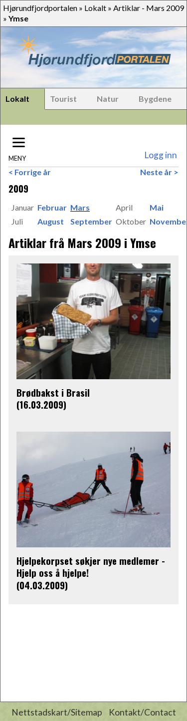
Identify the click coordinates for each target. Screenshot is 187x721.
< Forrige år (29, 172)
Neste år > (159, 172)
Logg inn (160, 155)
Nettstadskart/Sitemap (56, 712)
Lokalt (95, 7)
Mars (80, 207)
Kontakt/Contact (142, 712)
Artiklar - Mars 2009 (148, 7)
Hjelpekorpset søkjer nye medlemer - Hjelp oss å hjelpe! (90, 566)
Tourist (63, 98)
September (91, 221)
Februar (52, 207)
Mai (157, 207)
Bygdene (155, 98)
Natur (108, 98)
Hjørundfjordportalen (40, 7)
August (50, 221)
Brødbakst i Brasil (53, 392)
